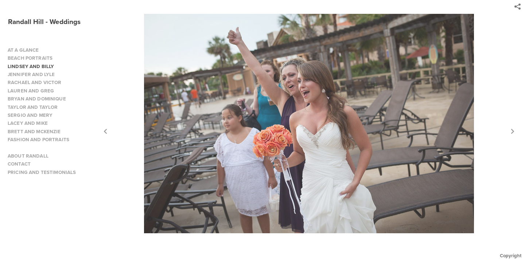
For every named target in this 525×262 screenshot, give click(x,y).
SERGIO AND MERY (30, 115)
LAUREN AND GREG (31, 90)
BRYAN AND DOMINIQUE (37, 98)
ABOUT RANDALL (28, 155)
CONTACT (19, 163)
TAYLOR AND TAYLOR (33, 107)
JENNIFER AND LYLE (31, 74)
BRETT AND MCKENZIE (34, 131)
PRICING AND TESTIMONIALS (42, 172)
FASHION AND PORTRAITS (38, 139)
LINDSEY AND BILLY (31, 66)
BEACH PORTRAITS (30, 58)
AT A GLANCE (23, 50)
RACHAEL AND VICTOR (35, 82)
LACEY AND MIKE (28, 123)
